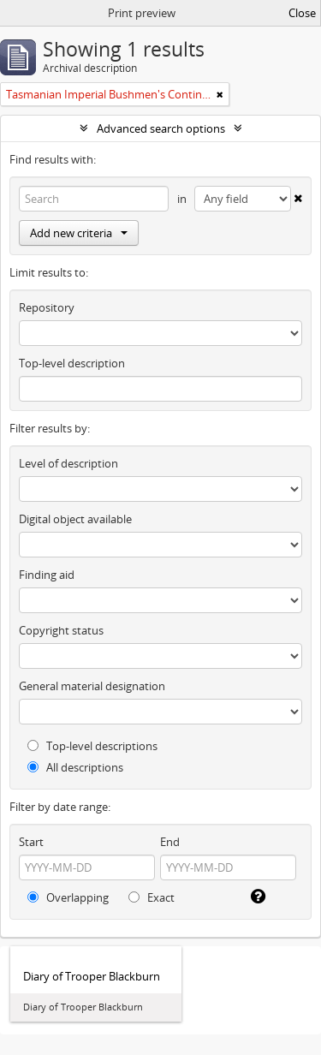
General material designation (92, 686)
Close (302, 13)
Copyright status (61, 630)
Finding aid (46, 574)
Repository (46, 307)
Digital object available (75, 519)
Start (31, 841)
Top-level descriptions (92, 746)
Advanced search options (161, 128)
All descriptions (75, 767)
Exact (151, 897)
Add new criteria (79, 233)
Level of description (68, 463)
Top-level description (72, 363)
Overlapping (68, 897)
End (170, 841)
